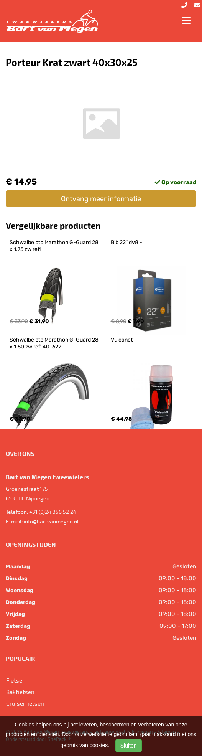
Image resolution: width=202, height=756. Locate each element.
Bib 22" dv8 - (126, 242)
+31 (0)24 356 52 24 (53, 511)
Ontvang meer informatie (101, 199)
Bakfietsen (20, 691)
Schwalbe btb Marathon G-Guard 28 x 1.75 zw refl (55, 246)
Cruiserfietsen (25, 703)
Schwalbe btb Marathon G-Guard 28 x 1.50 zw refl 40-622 (55, 343)
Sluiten (128, 746)
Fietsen (16, 680)
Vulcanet (122, 340)
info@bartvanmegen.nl (51, 521)
